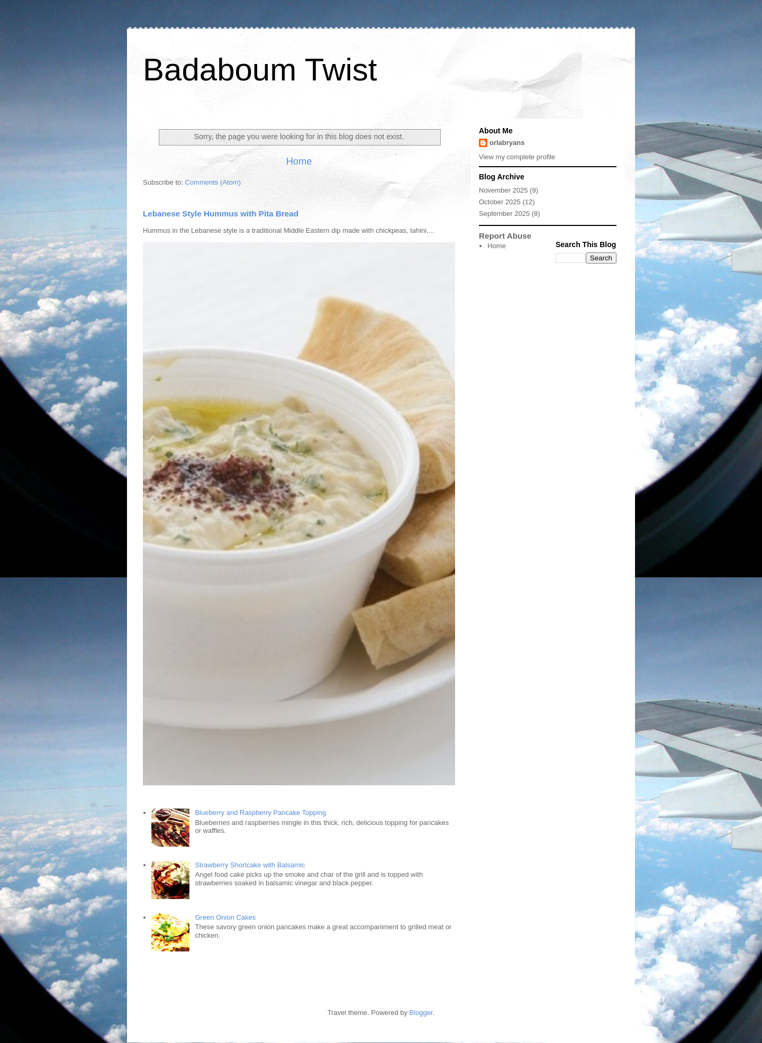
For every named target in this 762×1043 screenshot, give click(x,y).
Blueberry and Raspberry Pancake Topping (260, 813)
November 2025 (503, 190)
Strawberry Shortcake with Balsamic (250, 865)
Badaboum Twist (260, 69)
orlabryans (506, 143)
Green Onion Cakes (225, 917)
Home (299, 161)
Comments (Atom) (213, 182)
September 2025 (504, 213)
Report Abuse (505, 235)
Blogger (421, 1013)
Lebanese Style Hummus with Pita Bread (220, 213)
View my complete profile (517, 157)
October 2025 (500, 202)
